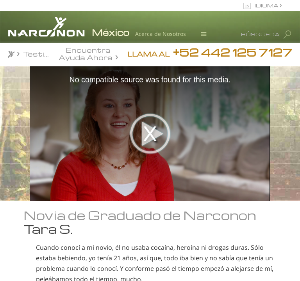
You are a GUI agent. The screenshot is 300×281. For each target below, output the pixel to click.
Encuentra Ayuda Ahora (85, 53)
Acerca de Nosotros (160, 33)
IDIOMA (267, 5)
